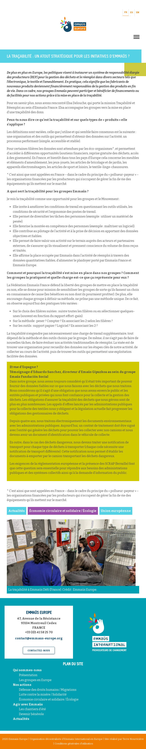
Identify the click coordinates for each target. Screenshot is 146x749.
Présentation (28, 675)
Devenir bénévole (31, 714)
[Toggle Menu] (136, 37)
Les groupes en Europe (35, 680)
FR (125, 12)
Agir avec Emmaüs (28, 704)
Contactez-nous (39, 650)
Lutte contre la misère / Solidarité (43, 694)
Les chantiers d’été (32, 709)
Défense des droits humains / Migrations (47, 690)
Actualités (21, 719)
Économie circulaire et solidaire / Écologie (49, 699)
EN (137, 12)
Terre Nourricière (133, 739)
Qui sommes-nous (27, 670)
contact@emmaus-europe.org (39, 638)
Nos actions (22, 685)
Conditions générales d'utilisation (74, 743)
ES (131, 12)
